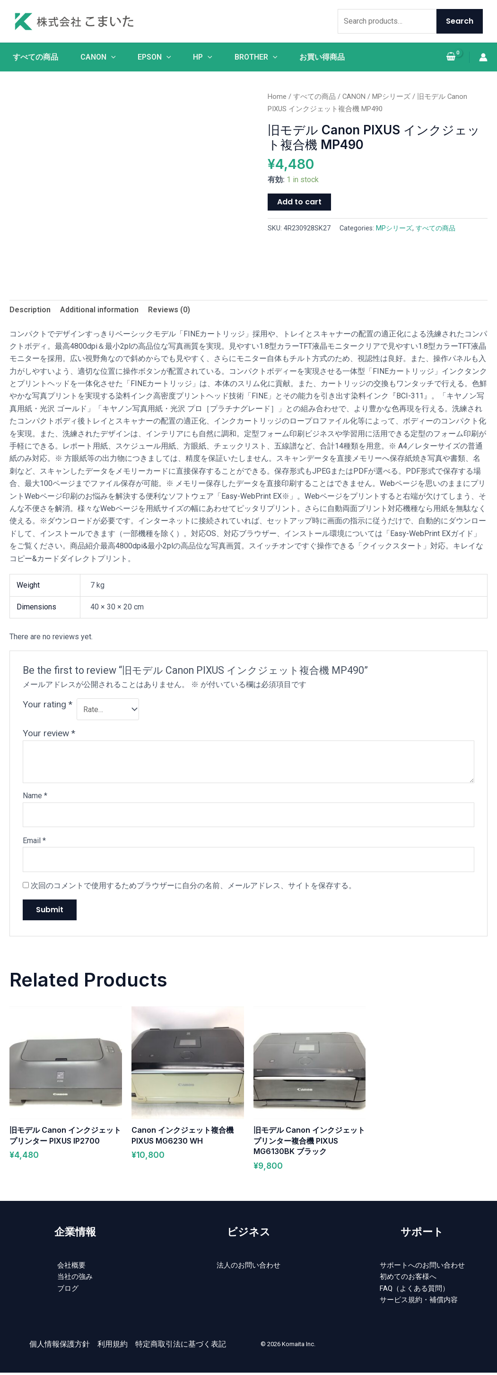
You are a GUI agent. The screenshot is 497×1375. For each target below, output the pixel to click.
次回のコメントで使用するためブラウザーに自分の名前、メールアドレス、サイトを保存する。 (193, 885)
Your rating (47, 704)
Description (30, 309)
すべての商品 (34, 57)
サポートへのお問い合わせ (422, 1265)
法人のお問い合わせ (249, 1265)
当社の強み (75, 1277)
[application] (110, 57)
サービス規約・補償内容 (418, 1302)
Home (277, 96)
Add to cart (299, 201)
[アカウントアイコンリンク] (483, 57)
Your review (49, 733)
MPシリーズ (391, 96)
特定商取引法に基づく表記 (180, 1347)
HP (203, 57)
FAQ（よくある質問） (414, 1290)
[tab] (30, 310)
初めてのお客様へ (407, 1277)
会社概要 (71, 1265)
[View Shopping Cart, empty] (451, 57)
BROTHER (257, 57)
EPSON (154, 57)
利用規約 (112, 1347)
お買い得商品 (323, 57)
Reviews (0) (169, 309)
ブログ (67, 1290)
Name (35, 795)
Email (34, 840)
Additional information (99, 309)
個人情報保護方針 (59, 1347)
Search (459, 21)
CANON (97, 57)
